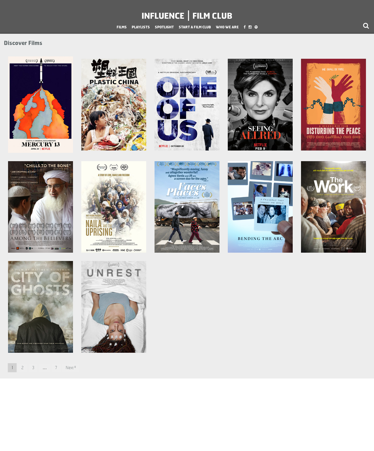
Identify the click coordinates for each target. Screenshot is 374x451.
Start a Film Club (195, 27)
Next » (71, 367)
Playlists (141, 27)
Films (122, 27)
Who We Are (227, 27)
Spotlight (164, 27)
